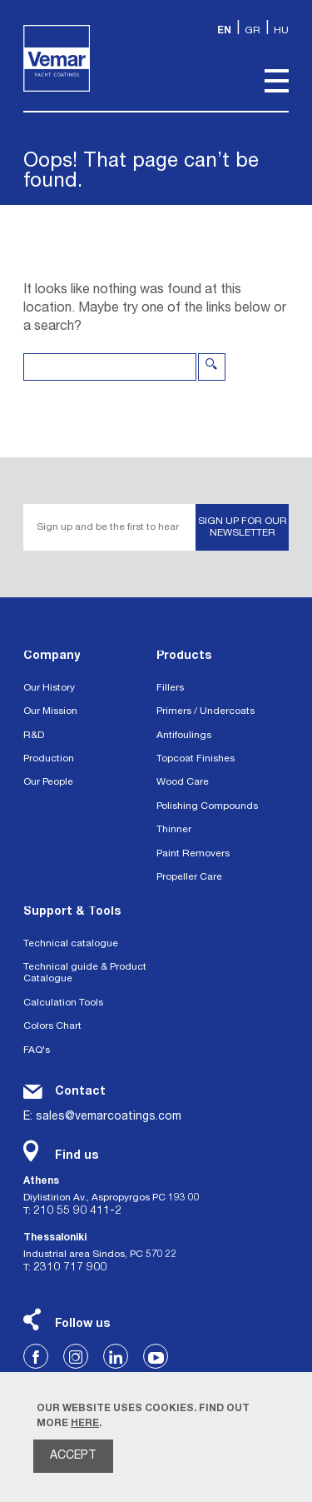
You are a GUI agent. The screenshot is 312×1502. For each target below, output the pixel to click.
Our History (49, 688)
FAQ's (36, 1050)
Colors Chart (52, 1026)
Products (183, 656)
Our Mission (50, 711)
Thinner (173, 830)
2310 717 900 (69, 1268)
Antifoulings (183, 736)
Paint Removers (193, 854)
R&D (33, 736)
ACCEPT (73, 1456)
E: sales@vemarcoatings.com (102, 1117)
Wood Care (182, 782)
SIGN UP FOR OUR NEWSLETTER (242, 527)
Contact (80, 1092)
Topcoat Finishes (195, 759)
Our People (48, 782)
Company (51, 656)
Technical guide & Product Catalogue (84, 973)
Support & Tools (72, 912)
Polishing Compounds (207, 806)
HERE (85, 1424)
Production (48, 759)
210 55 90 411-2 (77, 1211)
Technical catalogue (70, 944)
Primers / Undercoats (205, 711)
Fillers (170, 688)
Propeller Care (189, 877)
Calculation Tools (63, 1003)
